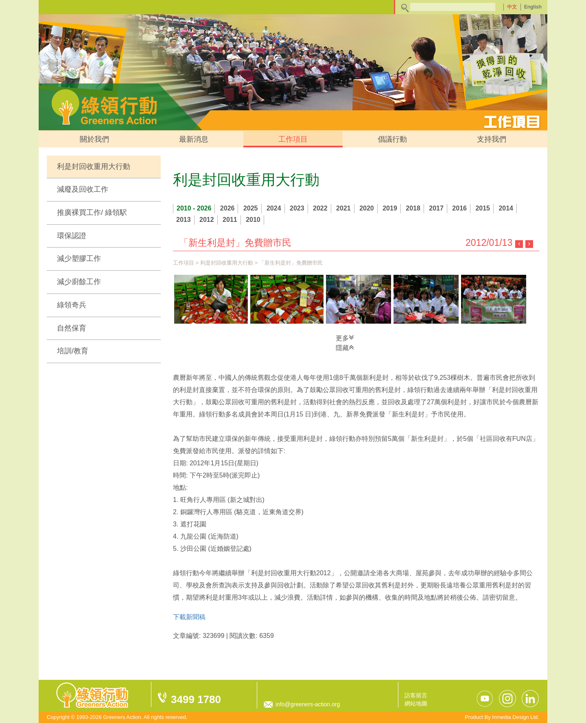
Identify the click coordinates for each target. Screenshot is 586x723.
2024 (274, 208)
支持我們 (491, 139)
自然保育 (71, 328)
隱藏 (345, 347)
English (533, 7)
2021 (343, 208)
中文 (512, 7)
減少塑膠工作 (79, 258)
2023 (297, 208)
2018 (413, 208)
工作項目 (293, 139)
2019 (390, 208)
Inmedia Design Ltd (515, 717)
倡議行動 (392, 139)
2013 (183, 219)
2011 (230, 219)
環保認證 (71, 236)
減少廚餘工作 (79, 282)
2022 (320, 208)
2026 (227, 208)
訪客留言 (416, 695)
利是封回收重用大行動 (93, 166)
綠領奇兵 (71, 305)
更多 (345, 337)
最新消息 (193, 139)
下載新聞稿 (189, 616)
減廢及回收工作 (82, 189)
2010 (253, 219)
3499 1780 (196, 699)
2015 (482, 208)
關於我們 (94, 139)
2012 (206, 219)
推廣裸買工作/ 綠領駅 (92, 212)
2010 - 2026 (194, 208)
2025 (250, 208)
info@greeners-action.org (308, 704)
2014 (506, 208)
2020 (366, 208)
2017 (436, 208)
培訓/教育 (72, 351)
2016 (459, 208)
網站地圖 (416, 703)
